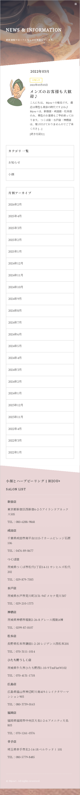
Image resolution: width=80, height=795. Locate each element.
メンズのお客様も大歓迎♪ (51, 94)
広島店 (11, 684)
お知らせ (36, 80)
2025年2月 (15, 240)
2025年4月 (15, 216)
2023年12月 (15, 405)
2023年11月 (15, 417)
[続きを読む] (37, 134)
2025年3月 (15, 228)
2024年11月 (15, 275)
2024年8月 (15, 311)
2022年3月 (15, 440)
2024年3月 (15, 370)
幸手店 (11, 742)
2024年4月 (15, 358)
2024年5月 (15, 346)
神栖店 (11, 612)
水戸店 (11, 588)
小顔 (11, 174)
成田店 (11, 530)
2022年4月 (15, 429)
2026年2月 (15, 204)
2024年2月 (15, 382)
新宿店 (11, 502)
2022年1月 (15, 452)
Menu (75, 4)
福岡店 (11, 713)
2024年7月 (15, 322)
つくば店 (13, 559)
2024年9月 (15, 299)
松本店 (11, 636)
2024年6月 (15, 334)
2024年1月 (15, 393)
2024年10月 (15, 287)
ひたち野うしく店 (19, 660)
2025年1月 (15, 251)
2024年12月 (15, 263)
